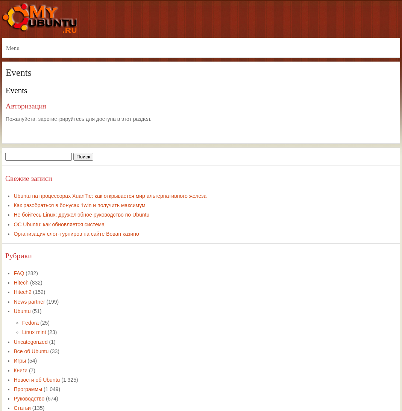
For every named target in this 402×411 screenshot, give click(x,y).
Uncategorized (30, 342)
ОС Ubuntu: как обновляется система (59, 224)
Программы (28, 389)
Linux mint (34, 332)
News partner (29, 302)
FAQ (19, 273)
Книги (20, 370)
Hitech (21, 283)
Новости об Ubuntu (37, 380)
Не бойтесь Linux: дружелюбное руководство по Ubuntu (81, 215)
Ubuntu (22, 311)
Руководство (29, 399)
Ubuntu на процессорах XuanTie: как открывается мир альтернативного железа (110, 196)
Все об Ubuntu (31, 351)
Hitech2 (22, 292)
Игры (20, 361)
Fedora (30, 323)
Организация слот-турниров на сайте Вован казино (76, 234)
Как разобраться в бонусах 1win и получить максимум (79, 205)
